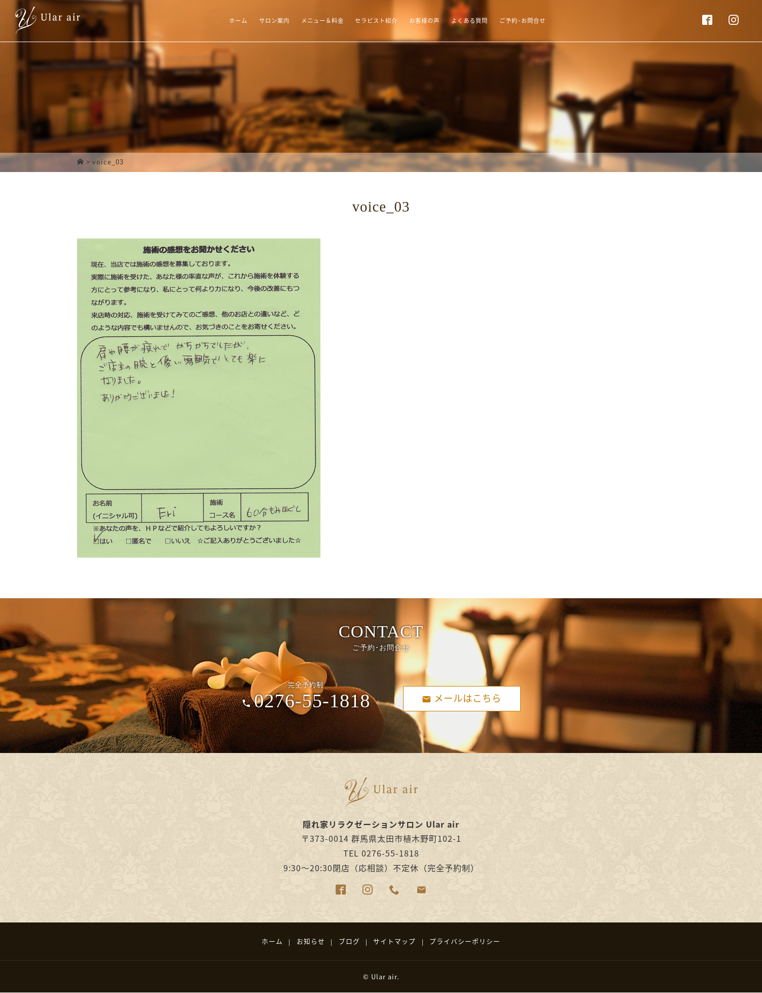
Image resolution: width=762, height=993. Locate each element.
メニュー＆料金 (305, 21)
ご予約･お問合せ (556, 21)
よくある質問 (490, 21)
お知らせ (311, 941)
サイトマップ (394, 941)
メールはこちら (461, 698)
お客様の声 (433, 21)
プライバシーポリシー (464, 941)
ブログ (349, 941)
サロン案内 (245, 21)
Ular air (384, 976)
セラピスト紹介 (373, 21)
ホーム (200, 21)
